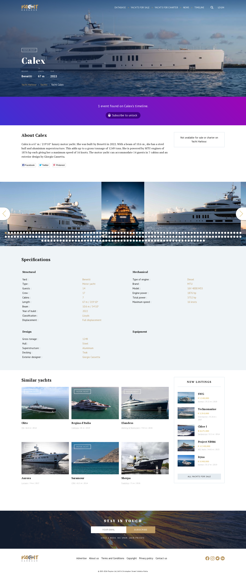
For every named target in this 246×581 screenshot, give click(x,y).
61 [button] (189, 233)
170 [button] (82, 241)
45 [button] (140, 233)
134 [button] (173, 237)
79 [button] (6, 237)
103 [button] (79, 237)
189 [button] (140, 241)
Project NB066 (207, 441)
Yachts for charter (166, 7)
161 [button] (55, 241)
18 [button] (58, 233)
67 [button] (207, 233)
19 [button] (61, 233)
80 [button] (9, 237)
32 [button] (100, 233)
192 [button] (149, 241)
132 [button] (167, 237)
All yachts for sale (199, 476)
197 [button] (164, 241)
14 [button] (45, 233)
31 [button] (97, 233)
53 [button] (164, 233)
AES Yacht (202, 449)
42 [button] (131, 233)
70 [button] (216, 233)
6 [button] (21, 233)
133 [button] (170, 237)
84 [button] (21, 237)
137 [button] (182, 237)
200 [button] (173, 241)
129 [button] (158, 237)
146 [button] (210, 237)
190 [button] (143, 241)
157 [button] (42, 241)
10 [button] (33, 233)
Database (120, 7)
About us (94, 558)
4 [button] (15, 233)
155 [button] (237, 237)
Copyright (132, 558)
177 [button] (103, 241)
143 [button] (201, 237)
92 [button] (45, 237)
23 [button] (73, 233)
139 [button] (189, 237)
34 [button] (106, 233)
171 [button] (85, 241)
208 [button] (198, 241)
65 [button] (201, 233)
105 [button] (85, 237)
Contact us (161, 558)
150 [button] (222, 237)
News (186, 7)
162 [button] (58, 241)
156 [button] (240, 237)
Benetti (27, 76)
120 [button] (131, 237)
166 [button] (70, 241)
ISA (23, 428)
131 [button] (164, 237)
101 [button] (73, 237)
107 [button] (91, 237)
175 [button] (97, 241)
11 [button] (36, 233)
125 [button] (146, 237)
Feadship (125, 483)
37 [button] (115, 233)
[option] (50, 214)
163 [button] (61, 241)
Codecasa (75, 428)
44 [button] (137, 233)
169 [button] (79, 241)
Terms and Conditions (112, 558)
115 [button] (115, 237)
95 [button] (55, 237)
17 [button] (55, 233)
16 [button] (51, 233)
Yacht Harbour (30, 8)
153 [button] (231, 237)
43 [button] (134, 233)
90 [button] (39, 237)
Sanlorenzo (202, 434)
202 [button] (179, 241)
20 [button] (64, 233)
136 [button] (179, 237)
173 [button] (91, 241)
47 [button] (146, 233)
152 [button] (228, 237)
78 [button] (240, 233)
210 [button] (204, 241)
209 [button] (201, 241)
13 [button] (42, 233)
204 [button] (186, 241)
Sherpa (126, 478)
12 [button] (39, 233)
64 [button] (198, 233)
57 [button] (176, 233)
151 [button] (225, 237)
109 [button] (97, 237)
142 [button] (198, 237)
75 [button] (231, 233)
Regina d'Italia (81, 423)
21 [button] (67, 233)
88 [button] (33, 237)
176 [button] (100, 241)
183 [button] (122, 241)
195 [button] (158, 241)
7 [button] (24, 233)
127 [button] (152, 237)
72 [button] (222, 233)
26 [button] (82, 233)
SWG (201, 394)
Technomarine (207, 409)
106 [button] (88, 237)
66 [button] (204, 233)
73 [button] (225, 233)
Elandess (127, 423)
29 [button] (91, 233)
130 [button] (161, 237)
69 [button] (213, 233)
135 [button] (176, 237)
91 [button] (42, 237)
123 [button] (140, 237)
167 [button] (73, 241)
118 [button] (125, 237)
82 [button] (15, 237)
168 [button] (76, 241)
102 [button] (76, 237)
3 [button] (12, 233)
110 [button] (100, 237)
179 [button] (109, 241)
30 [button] (94, 233)
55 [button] (170, 233)
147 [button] (213, 237)
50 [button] (155, 233)
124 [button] (143, 237)
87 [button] (30, 237)
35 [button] (109, 233)
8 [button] (27, 233)
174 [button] (94, 241)
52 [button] (161, 233)
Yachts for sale (140, 7)
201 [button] (176, 241)
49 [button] (152, 233)
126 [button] (149, 237)
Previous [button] (5, 213)
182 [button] (118, 241)
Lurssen (25, 483)
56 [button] (173, 233)
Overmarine (203, 417)
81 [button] (12, 237)
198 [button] (167, 241)
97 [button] (61, 237)
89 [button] (36, 237)
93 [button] (48, 237)
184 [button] (125, 241)
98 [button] (64, 237)
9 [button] (30, 233)
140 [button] (192, 237)
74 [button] (228, 233)
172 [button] (88, 241)
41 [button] (128, 233)
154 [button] (234, 237)
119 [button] (128, 237)
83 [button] (18, 237)
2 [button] (9, 233)
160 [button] (51, 241)
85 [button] (24, 237)
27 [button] (85, 233)
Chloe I (202, 426)
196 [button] (161, 241)
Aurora (26, 478)
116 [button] (118, 237)
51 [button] (158, 233)
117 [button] (122, 237)
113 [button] (109, 237)
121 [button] (134, 237)
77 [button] (237, 233)
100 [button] (70, 237)
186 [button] (131, 241)
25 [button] (79, 233)
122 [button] (137, 237)
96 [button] (58, 237)
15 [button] (48, 233)
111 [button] (103, 237)
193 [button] (152, 241)
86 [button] (27, 237)
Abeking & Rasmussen (130, 428)
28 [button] (88, 233)
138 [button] (186, 237)
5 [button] (18, 233)
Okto (25, 423)
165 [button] (67, 241)
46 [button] (143, 233)
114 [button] (112, 237)
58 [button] (179, 233)
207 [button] (195, 241)
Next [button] (241, 213)
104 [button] (82, 237)
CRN (73, 483)
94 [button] (51, 237)
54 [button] (167, 233)
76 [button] (234, 233)
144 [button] (204, 237)
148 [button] (216, 237)
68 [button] (210, 233)
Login (221, 7)
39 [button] (122, 233)
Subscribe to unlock (124, 115)
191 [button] (146, 241)
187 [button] (134, 241)
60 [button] (186, 233)
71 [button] (219, 233)
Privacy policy (146, 558)
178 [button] (106, 241)
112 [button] (106, 237)
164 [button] (64, 241)
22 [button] (70, 233)
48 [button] (149, 233)
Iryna (201, 457)
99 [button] (67, 237)
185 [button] (128, 241)
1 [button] (6, 233)
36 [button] (112, 233)
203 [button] (182, 241)
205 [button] (189, 241)
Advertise (81, 558)
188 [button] (137, 241)
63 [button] (195, 233)
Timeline (199, 7)
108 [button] (94, 237)
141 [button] (195, 237)
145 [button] (207, 237)
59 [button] (182, 233)
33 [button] (103, 233)
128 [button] (155, 237)
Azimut (201, 401)
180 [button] (112, 241)
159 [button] (48, 241)
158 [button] (45, 241)
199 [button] (170, 241)
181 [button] (115, 241)
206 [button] (192, 241)
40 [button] (125, 233)
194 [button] (155, 241)
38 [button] (118, 233)
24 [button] (76, 233)
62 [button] (192, 233)
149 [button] (219, 237)
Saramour (77, 478)
